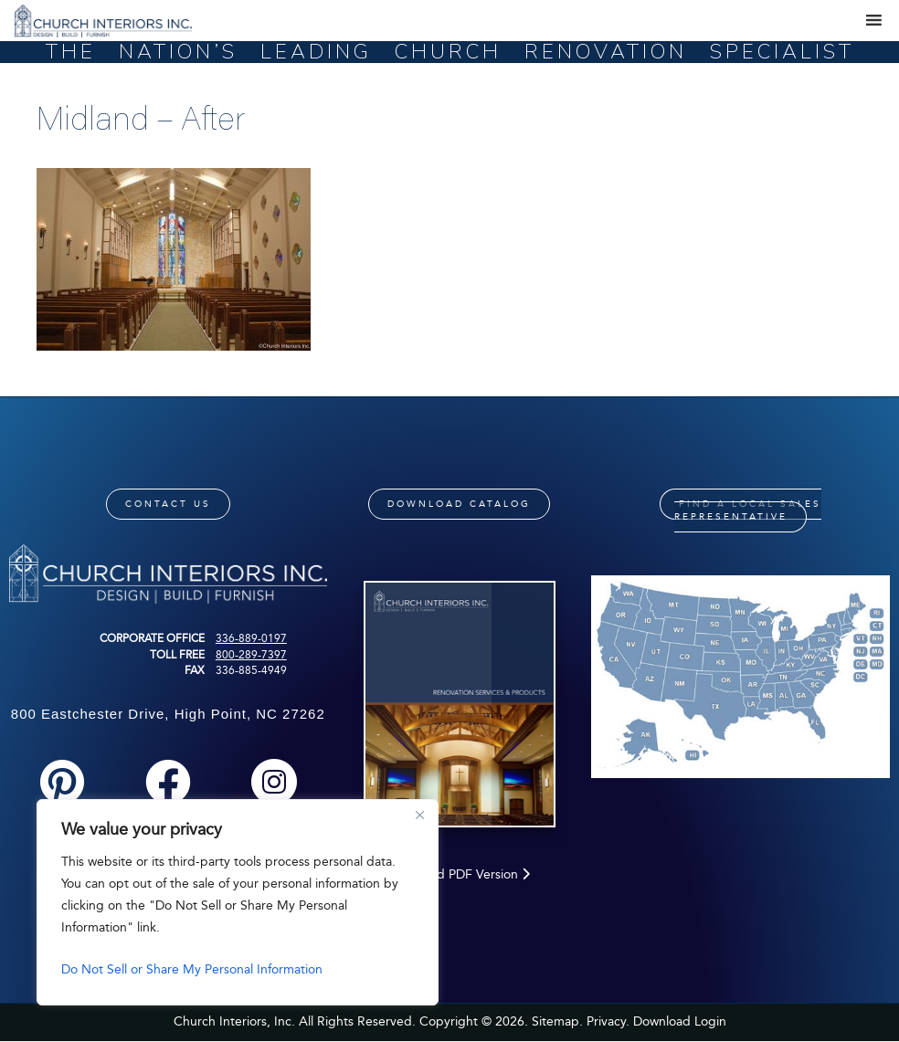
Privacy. (608, 1021)
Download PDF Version (458, 874)
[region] (238, 902)
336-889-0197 (251, 638)
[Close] (419, 815)
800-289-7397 (251, 654)
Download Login (679, 1021)
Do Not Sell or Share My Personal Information (192, 969)
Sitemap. (557, 1021)
